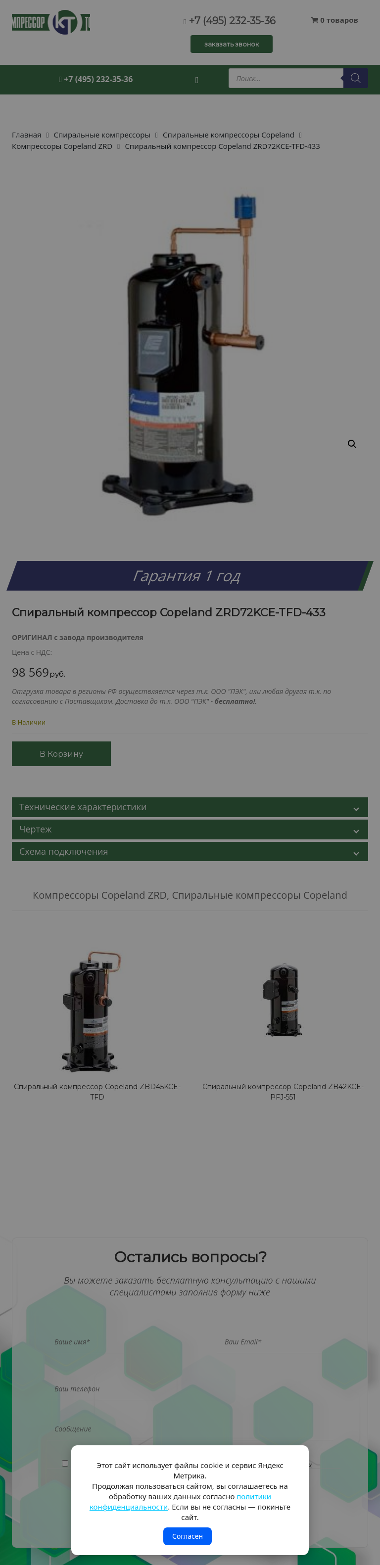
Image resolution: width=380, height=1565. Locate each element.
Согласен (187, 1536)
